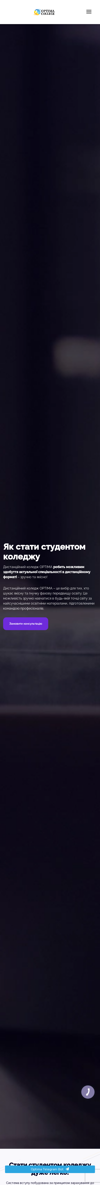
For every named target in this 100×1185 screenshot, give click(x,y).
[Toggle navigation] (89, 12)
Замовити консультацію (25, 624)
